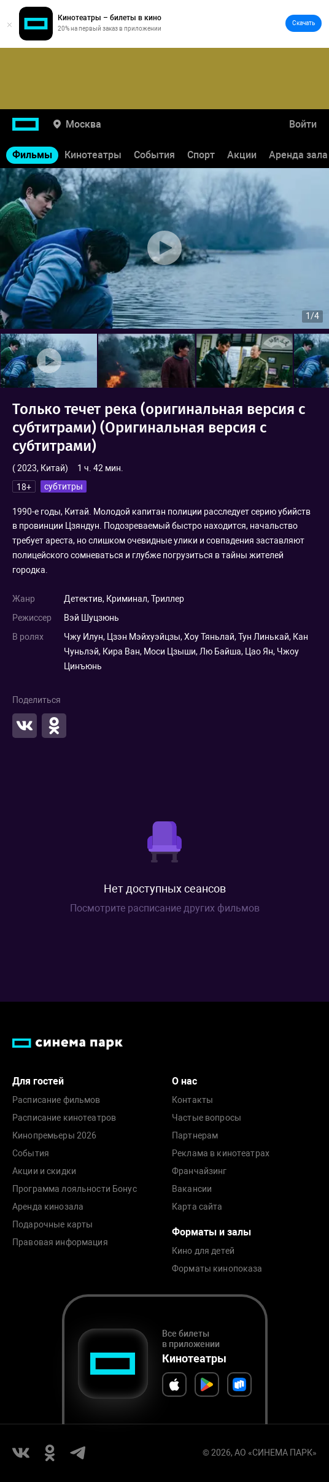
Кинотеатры (93, 155)
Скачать (303, 23)
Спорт (201, 155)
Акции (242, 155)
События (154, 155)
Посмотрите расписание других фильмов (165, 908)
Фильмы (32, 155)
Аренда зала (298, 155)
